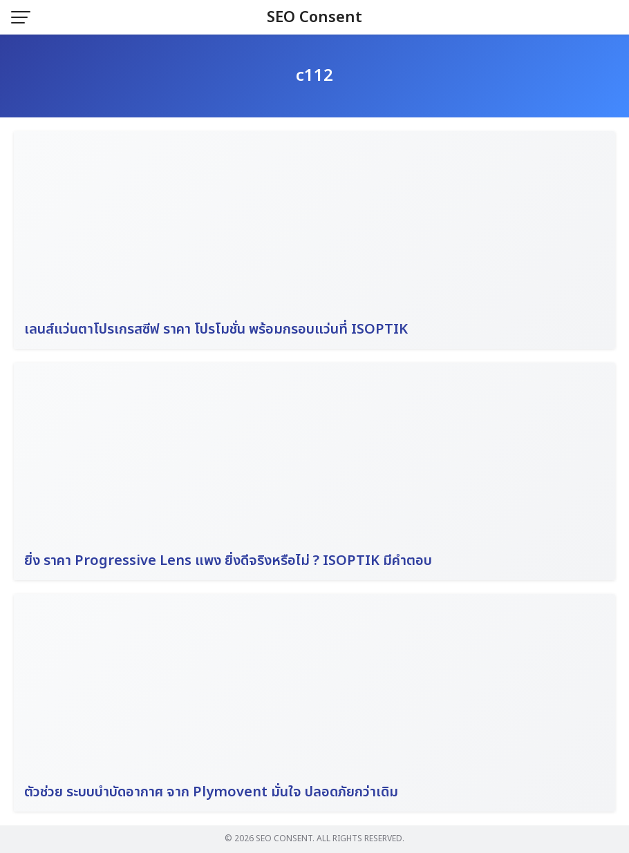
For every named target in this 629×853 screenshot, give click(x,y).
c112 (314, 76)
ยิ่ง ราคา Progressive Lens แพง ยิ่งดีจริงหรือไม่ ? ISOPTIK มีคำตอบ (228, 560)
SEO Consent (314, 17)
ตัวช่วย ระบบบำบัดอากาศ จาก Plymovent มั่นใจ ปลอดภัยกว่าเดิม (211, 792)
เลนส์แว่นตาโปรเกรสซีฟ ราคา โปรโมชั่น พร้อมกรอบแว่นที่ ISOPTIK (216, 329)
